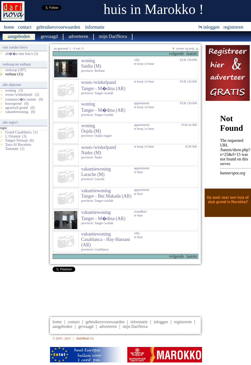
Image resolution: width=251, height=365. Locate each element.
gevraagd (86, 326)
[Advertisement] (125, 293)
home (9, 27)
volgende (176, 53)
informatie (94, 27)
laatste (191, 53)
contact (24, 27)
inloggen (209, 27)
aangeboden (62, 326)
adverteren (108, 326)
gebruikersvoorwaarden (58, 27)
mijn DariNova (135, 326)
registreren (233, 27)
